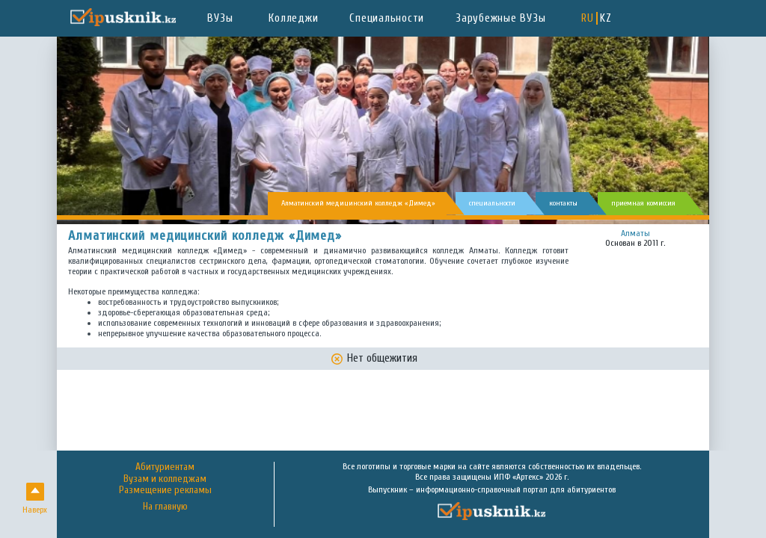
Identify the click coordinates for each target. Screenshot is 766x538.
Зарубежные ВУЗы (500, 18)
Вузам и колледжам (164, 479)
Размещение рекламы (165, 490)
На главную (165, 507)
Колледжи (293, 18)
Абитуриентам (164, 467)
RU (587, 18)
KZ (606, 18)
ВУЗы (220, 18)
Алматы (635, 233)
